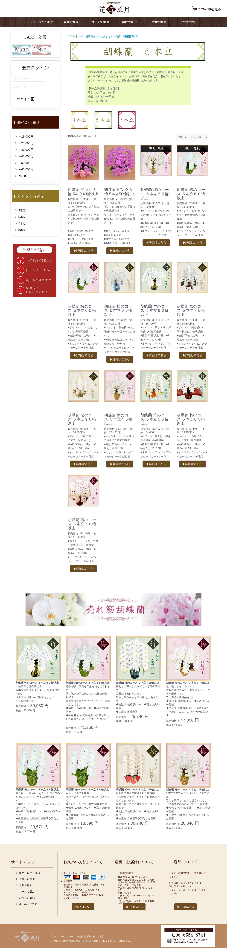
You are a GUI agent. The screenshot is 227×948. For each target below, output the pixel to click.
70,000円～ (24, 176)
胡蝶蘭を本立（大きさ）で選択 (103, 36)
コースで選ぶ (100, 22)
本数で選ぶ (71, 22)
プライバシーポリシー (61, 936)
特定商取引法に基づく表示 (90, 936)
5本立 (20, 217)
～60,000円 (24, 169)
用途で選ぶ (158, 22)
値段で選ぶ (129, 22)
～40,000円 (24, 156)
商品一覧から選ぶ (28, 873)
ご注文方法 (187, 22)
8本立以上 (23, 230)
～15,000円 (24, 136)
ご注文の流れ (25, 897)
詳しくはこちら (83, 906)
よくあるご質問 (26, 904)
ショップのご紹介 (41, 22)
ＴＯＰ (71, 36)
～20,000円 (24, 143)
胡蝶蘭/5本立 (130, 36)
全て (80, 36)
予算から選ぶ (25, 879)
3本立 (20, 210)
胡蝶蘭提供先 (125, 940)
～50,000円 (24, 163)
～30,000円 (24, 149)
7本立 (20, 223)
